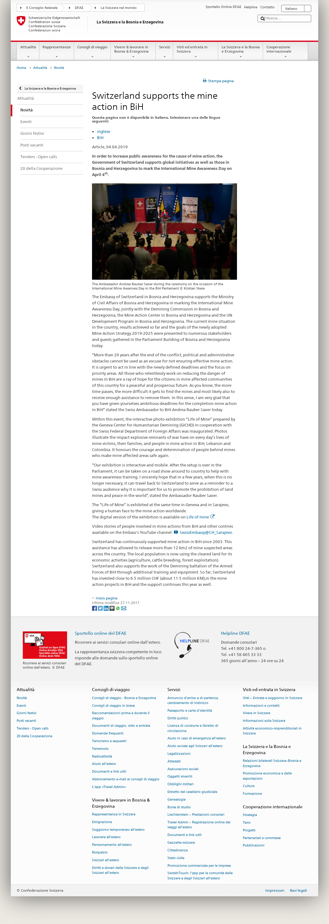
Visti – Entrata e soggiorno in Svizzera (272, 698)
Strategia (250, 815)
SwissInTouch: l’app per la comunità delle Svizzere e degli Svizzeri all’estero (200, 875)
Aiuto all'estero (104, 764)
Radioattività (102, 756)
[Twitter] (101, 608)
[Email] (123, 608)
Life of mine (201, 516)
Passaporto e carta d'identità (189, 711)
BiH (100, 137)
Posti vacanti (26, 721)
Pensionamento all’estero (112, 845)
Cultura (249, 786)
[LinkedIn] (107, 608)
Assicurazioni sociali (183, 769)
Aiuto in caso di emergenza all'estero (196, 739)
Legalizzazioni (179, 754)
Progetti (249, 830)
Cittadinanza (177, 850)
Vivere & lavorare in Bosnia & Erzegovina (133, 52)
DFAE (79, 8)
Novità (22, 698)
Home (21, 68)
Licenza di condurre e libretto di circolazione (192, 728)
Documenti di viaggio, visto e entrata (121, 726)
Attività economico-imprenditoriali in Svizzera (272, 730)
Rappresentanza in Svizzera (113, 814)
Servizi (164, 52)
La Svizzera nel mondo (119, 8)
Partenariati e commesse (262, 838)
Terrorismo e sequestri (109, 741)
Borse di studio (179, 807)
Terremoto (100, 749)
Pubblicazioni (253, 846)
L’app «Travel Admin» (109, 787)
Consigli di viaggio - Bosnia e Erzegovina (124, 698)
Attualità (28, 52)
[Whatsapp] (118, 608)
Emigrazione (102, 822)
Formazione (252, 794)
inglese (103, 131)
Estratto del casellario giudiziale (192, 792)
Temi (247, 823)
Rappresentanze (57, 52)
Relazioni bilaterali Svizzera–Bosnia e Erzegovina (272, 763)
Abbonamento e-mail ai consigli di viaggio (125, 779)
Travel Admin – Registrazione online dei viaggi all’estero (199, 825)
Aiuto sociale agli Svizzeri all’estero (195, 746)
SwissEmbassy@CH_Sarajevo (206, 532)
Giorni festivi (26, 713)
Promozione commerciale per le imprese (199, 866)
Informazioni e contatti (261, 706)
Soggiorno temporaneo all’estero (118, 830)
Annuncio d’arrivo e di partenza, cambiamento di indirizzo (193, 700)
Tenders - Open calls (32, 728)
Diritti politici (177, 718)
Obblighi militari (180, 784)
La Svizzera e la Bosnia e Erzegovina (241, 52)
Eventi (21, 706)
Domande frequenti (107, 734)
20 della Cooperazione (34, 736)
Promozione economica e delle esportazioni (267, 776)
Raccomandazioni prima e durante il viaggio (121, 715)
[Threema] (112, 608)
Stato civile (175, 858)
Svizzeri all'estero (105, 860)
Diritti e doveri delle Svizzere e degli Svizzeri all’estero (120, 870)
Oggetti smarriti (179, 777)
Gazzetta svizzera (181, 843)
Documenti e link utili (109, 772)
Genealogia (176, 800)
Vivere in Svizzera (256, 713)
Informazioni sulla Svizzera (264, 721)
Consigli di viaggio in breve (113, 706)
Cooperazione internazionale (285, 52)
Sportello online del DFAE (100, 633)
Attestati (174, 761)
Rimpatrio (100, 852)
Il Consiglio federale (42, 8)
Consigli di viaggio (92, 52)
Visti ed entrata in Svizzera (196, 52)
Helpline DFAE (235, 633)
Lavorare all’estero (106, 837)
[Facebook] (95, 608)
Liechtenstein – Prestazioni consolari (195, 815)
